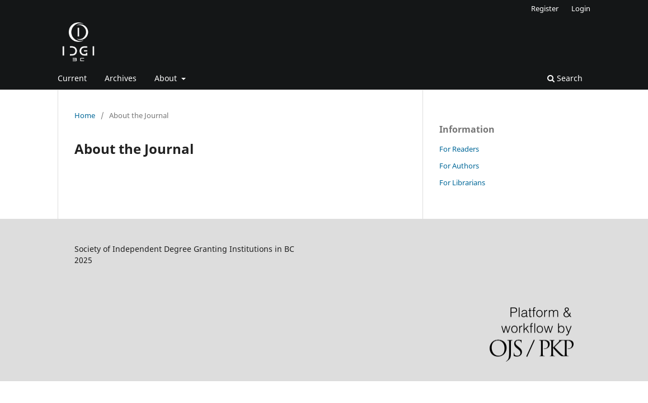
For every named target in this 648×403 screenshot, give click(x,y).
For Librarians (462, 182)
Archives (121, 78)
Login (580, 8)
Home (84, 115)
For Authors (459, 166)
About (166, 78)
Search (565, 78)
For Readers (459, 149)
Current (72, 78)
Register (544, 8)
